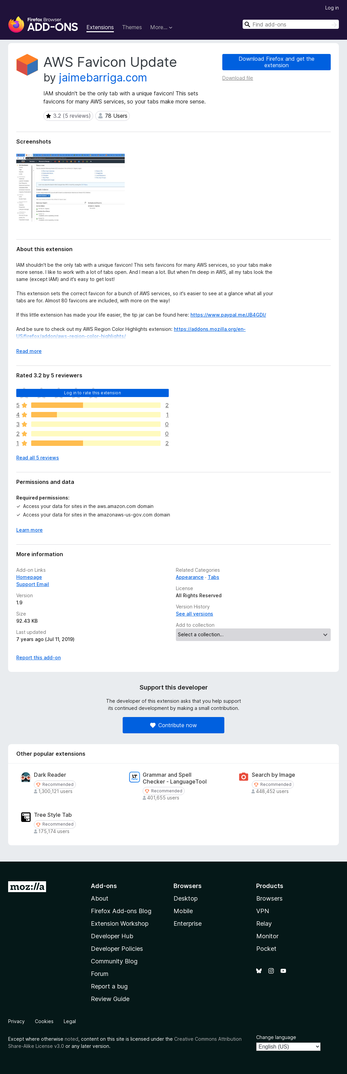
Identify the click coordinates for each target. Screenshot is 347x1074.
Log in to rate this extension (92, 392)
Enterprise (188, 923)
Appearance (190, 577)
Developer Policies (117, 948)
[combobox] (291, 24)
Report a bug (109, 986)
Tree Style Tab (53, 815)
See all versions (194, 614)
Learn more (29, 530)
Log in (332, 8)
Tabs (213, 577)
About (99, 898)
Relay (264, 923)
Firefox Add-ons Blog (121, 911)
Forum (99, 973)
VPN (262, 911)
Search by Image (273, 775)
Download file (237, 78)
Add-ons (104, 885)
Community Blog (114, 961)
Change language (276, 1037)
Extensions (100, 27)
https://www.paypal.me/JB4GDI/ (228, 315)
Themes (132, 27)
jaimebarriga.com (103, 77)
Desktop (186, 898)
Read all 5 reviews (37, 457)
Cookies (44, 1021)
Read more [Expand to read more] (29, 351)
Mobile (183, 911)
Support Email (32, 584)
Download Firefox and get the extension (276, 62)
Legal (70, 1021)
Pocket (266, 948)
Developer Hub (112, 936)
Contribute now (173, 725)
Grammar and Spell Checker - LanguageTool (175, 778)
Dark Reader (50, 775)
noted (71, 1039)
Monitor (267, 936)
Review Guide (110, 998)
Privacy (16, 1021)
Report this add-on (38, 657)
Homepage (29, 577)
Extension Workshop (119, 923)
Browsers (269, 898)
